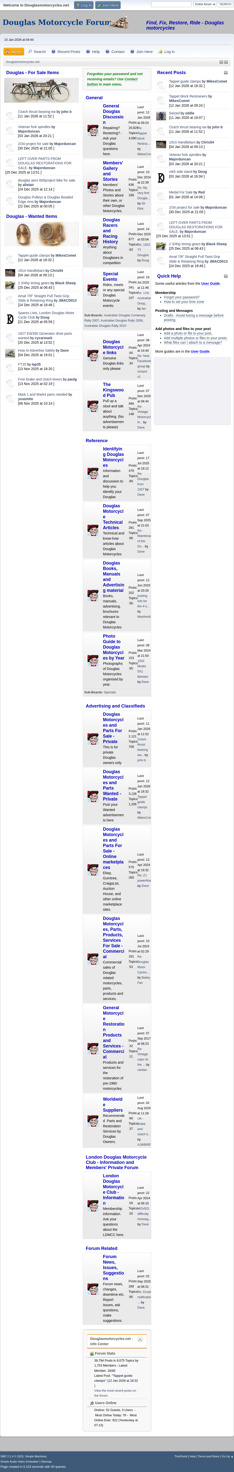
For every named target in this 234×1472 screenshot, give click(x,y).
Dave (64, 350)
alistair (28, 185)
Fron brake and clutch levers (40, 379)
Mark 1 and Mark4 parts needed (42, 394)
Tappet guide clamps (34, 255)
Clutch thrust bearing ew (37, 112)
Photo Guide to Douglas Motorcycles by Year (113, 647)
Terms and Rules (208, 1456)
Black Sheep (65, 283)
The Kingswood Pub (113, 390)
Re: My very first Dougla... (143, 193)
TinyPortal (181, 1456)
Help (192, 1456)
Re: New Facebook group (144, 361)
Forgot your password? (181, 297)
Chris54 (56, 271)
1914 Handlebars (31, 271)
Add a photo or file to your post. (188, 333)
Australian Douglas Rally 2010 (105, 326)
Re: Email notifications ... (145, 1297)
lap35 (36, 364)
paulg (72, 379)
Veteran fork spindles (34, 127)
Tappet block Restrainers (188, 96)
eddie (189, 113)
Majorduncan (29, 131)
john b (66, 112)
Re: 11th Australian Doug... (144, 298)
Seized (175, 113)
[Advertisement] (41, 441)
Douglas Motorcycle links (113, 347)
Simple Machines (36, 1456)
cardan (142, 1070)
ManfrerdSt (145, 616)
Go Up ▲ (228, 1456)
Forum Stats (102, 1353)
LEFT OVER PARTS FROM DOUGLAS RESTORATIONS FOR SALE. (45, 163)
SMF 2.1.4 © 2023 (11, 1456)
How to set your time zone (184, 302)
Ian (143, 308)
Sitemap (46, 1461)
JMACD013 (67, 300)
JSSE (111, 1371)
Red (201, 192)
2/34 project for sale (33, 144)
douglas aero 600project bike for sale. (47, 180)
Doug (45, 317)
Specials (110, 692)
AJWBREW (145, 1144)
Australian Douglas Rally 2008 (122, 320)
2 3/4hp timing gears (34, 283)
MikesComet (66, 255)
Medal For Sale (181, 192)
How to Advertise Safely (36, 350)
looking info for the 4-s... (143, 601)
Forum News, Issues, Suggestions (113, 1267)
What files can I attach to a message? (193, 342)
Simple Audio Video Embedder (19, 1461)
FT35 (22, 364)
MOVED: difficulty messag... (144, 1214)
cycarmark (43, 338)
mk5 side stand (180, 172)
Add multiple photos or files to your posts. (196, 338)
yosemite (25, 399)
